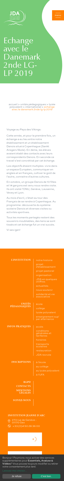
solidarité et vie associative (45, 295)
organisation (44, 275)
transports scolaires (42, 345)
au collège (42, 366)
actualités (42, 285)
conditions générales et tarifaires (43, 333)
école (39, 304)
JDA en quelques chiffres (46, 280)
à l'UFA (40, 374)
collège (40, 308)
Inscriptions (21, 362)
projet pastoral (45, 270)
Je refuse (17, 476)
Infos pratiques (19, 326)
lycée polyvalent (46, 312)
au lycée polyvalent (47, 370)
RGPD (27, 382)
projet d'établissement (46, 265)
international (33, 107)
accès (39, 326)
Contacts (23, 386)
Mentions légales (23, 391)
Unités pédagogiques (20, 305)
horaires (41, 339)
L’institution (21, 259)
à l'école (41, 362)
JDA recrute (43, 354)
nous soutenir (44, 289)
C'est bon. (46, 476)
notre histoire (44, 260)
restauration (43, 350)
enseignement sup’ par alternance (47, 318)
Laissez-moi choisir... (14, 470)
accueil (13, 104)
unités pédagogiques (33, 104)
